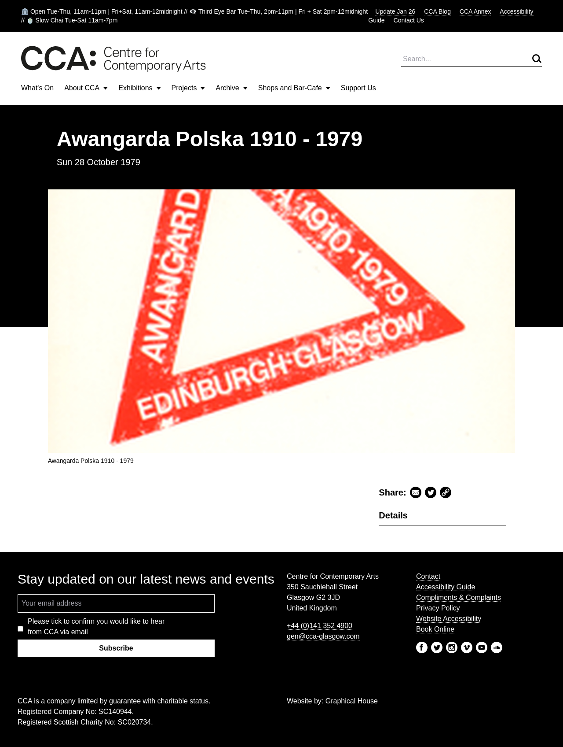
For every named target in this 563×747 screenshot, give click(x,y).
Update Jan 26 (395, 11)
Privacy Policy (438, 608)
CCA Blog (437, 11)
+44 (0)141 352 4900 (319, 625)
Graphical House (351, 701)
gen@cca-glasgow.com (323, 636)
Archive (231, 88)
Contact (428, 576)
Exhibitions (139, 88)
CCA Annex (475, 11)
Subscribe (116, 648)
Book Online (435, 629)
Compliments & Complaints (458, 597)
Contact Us (409, 20)
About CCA (86, 88)
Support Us (358, 88)
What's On (37, 88)
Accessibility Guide (445, 587)
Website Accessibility (448, 618)
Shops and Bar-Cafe (294, 88)
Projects (188, 88)
